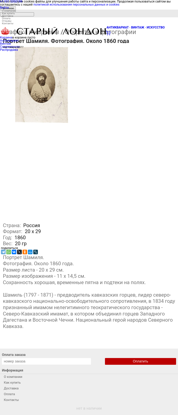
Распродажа (9, 50)
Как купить (8, 13)
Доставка (7, 15)
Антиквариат (9, 40)
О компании (9, 10)
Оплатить (140, 361)
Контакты (7, 23)
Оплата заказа (14, 355)
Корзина (6, 37)
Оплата (6, 18)
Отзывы (6, 20)
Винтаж (5, 43)
